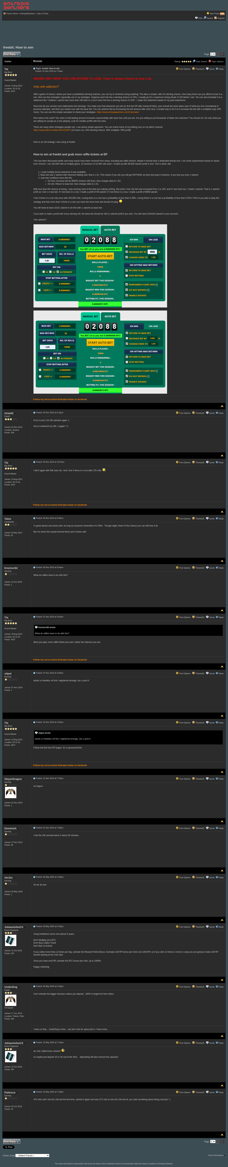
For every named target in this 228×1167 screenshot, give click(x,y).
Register (221, 18)
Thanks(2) (198, 69)
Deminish (11, 828)
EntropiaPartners (27, 13)
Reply (221, 69)
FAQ (200, 18)
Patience (10, 1092)
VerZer (9, 877)
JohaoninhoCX (14, 926)
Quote (212, 69)
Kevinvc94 (12, 567)
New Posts (214, 13)
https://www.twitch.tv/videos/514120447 (52, 130)
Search (208, 18)
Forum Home (12, 13)
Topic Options (216, 61)
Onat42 (9, 413)
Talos (8, 518)
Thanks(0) (198, 413)
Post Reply (11, 54)
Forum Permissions (216, 1155)
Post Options (183, 69)
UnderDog (11, 986)
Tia (7, 69)
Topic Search (200, 61)
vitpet (9, 673)
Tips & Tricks (42, 13)
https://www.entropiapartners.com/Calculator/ (118, 112)
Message (37, 61)
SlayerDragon (14, 778)
